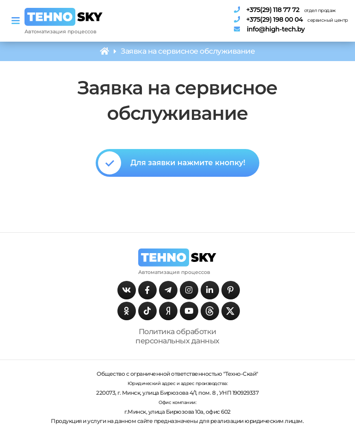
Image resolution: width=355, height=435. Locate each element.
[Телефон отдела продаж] (288, 9)
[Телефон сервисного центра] (288, 19)
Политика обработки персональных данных (177, 336)
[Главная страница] (63, 16)
